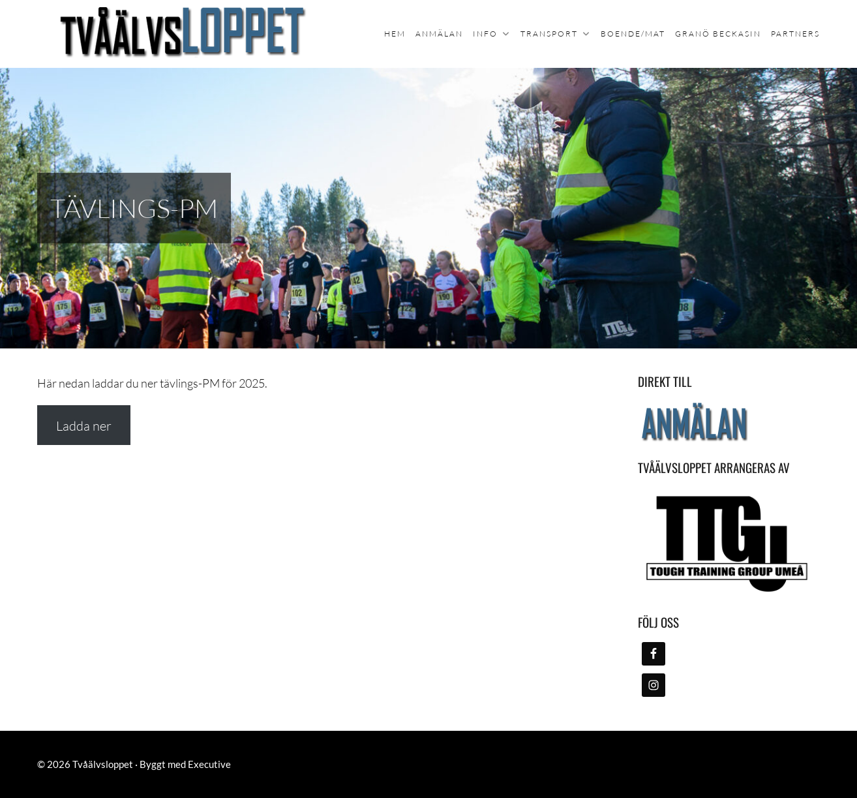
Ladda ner (84, 425)
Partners (795, 33)
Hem (395, 33)
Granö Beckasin (718, 33)
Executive (209, 764)
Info (485, 33)
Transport (549, 33)
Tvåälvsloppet (102, 764)
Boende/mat (633, 33)
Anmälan (439, 33)
